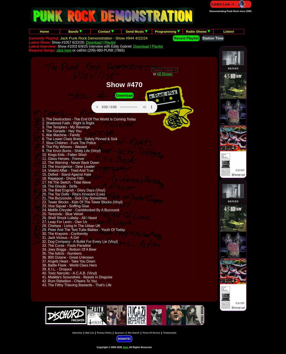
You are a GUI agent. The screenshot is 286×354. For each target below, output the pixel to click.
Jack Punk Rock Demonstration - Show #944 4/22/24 (104, 38)
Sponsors (119, 333)
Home (44, 31)
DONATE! (124, 338)
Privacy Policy (104, 333)
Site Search (133, 333)
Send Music (137, 31)
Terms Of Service (151, 333)
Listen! (228, 31)
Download (94, 42)
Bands (75, 31)
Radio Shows (198, 31)
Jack (125, 347)
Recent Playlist (186, 38)
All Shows (164, 74)
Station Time (212, 38)
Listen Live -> (231, 4)
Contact (106, 31)
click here (64, 50)
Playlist (110, 42)
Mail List (89, 333)
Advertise (77, 333)
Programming (167, 31)
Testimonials (169, 333)
